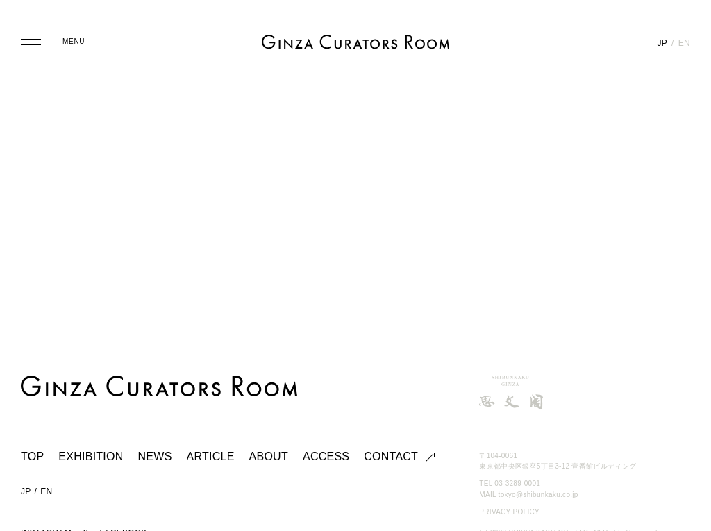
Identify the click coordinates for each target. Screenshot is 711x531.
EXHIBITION (90, 456)
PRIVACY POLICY (509, 512)
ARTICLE (211, 456)
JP (662, 43)
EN (684, 43)
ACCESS (326, 456)
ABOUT (268, 456)
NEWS (155, 456)
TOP (32, 456)
